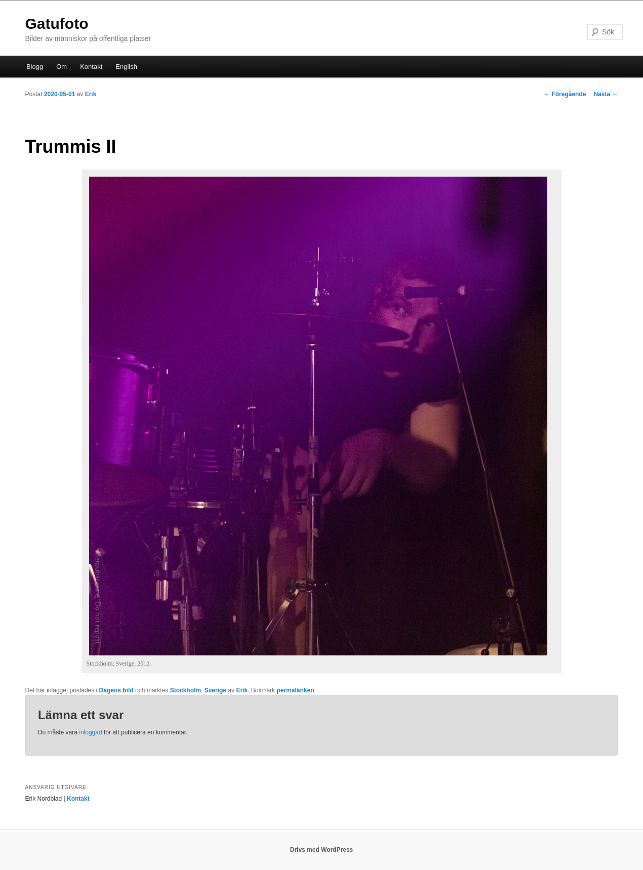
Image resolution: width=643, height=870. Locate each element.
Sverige (215, 690)
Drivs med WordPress (321, 849)
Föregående (565, 94)
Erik (91, 94)
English (126, 66)
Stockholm (185, 690)
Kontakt (91, 66)
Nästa (605, 94)
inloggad (90, 732)
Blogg (34, 66)
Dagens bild (116, 690)
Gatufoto (57, 23)
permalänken (295, 690)
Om (61, 66)
